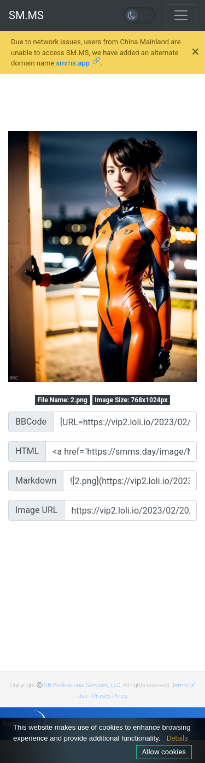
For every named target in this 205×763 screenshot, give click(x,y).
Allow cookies (164, 752)
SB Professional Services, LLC (82, 685)
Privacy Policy (109, 696)
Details (177, 738)
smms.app (73, 63)
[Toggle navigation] (181, 15)
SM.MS (26, 15)
